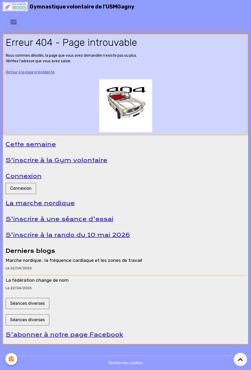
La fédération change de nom (37, 280)
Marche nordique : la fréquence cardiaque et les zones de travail (74, 260)
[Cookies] (11, 359)
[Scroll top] (240, 359)
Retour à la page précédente (30, 72)
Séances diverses (27, 303)
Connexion (21, 188)
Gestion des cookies (125, 363)
